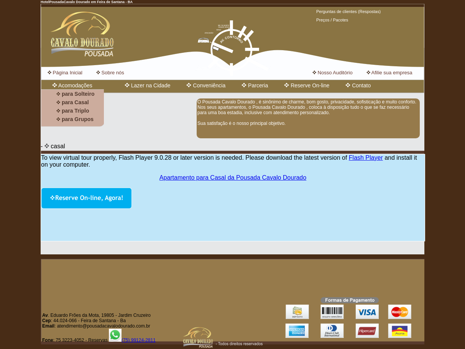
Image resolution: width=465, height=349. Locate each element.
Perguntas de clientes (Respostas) (348, 11)
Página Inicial (65, 72)
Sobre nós (110, 72)
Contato (358, 85)
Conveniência (205, 85)
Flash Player (366, 157)
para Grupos (75, 119)
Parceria (255, 85)
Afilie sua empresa (389, 72)
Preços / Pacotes (332, 20)
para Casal (72, 102)
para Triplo (72, 111)
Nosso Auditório (332, 72)
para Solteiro (75, 94)
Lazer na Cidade (148, 85)
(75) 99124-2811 (132, 340)
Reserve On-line (306, 85)
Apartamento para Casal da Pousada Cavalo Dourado (232, 177)
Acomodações (72, 85)
